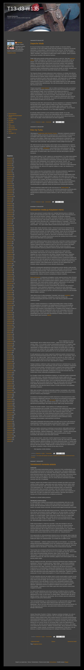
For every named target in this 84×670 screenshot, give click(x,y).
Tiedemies (19, 42)
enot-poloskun (53, 662)
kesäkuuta (9, 172)
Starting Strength (12, 118)
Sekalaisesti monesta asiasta (43, 464)
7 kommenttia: (49, 453)
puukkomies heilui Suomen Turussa (47, 133)
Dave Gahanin (45, 88)
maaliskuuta (10, 189)
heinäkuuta (9, 162)
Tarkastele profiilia (11, 53)
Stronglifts (10, 120)
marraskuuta (10, 196)
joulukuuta (9, 160)
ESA (9, 124)
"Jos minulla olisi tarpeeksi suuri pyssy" (44, 455)
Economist (10, 122)
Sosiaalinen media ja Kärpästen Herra (47, 210)
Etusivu (53, 641)
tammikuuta (10, 167)
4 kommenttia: (49, 636)
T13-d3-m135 (23, 9)
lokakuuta (9, 163)
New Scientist (11, 127)
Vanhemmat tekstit (72, 641)
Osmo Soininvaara (35, 277)
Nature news (11, 126)
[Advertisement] (17, 34)
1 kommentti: (48, 122)
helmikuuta (9, 158)
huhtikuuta (9, 187)
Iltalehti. (49, 315)
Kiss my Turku (36, 130)
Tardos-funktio (65, 187)
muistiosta (67, 295)
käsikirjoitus (46, 148)
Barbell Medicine (12, 113)
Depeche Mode (37, 43)
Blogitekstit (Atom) (37, 644)
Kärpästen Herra (56, 455)
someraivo (63, 455)
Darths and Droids (12, 129)
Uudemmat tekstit (35, 641)
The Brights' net (12, 133)
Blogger (66, 662)
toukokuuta (9, 174)
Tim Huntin (52, 400)
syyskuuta (9, 169)
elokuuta (9, 171)
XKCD (9, 131)
